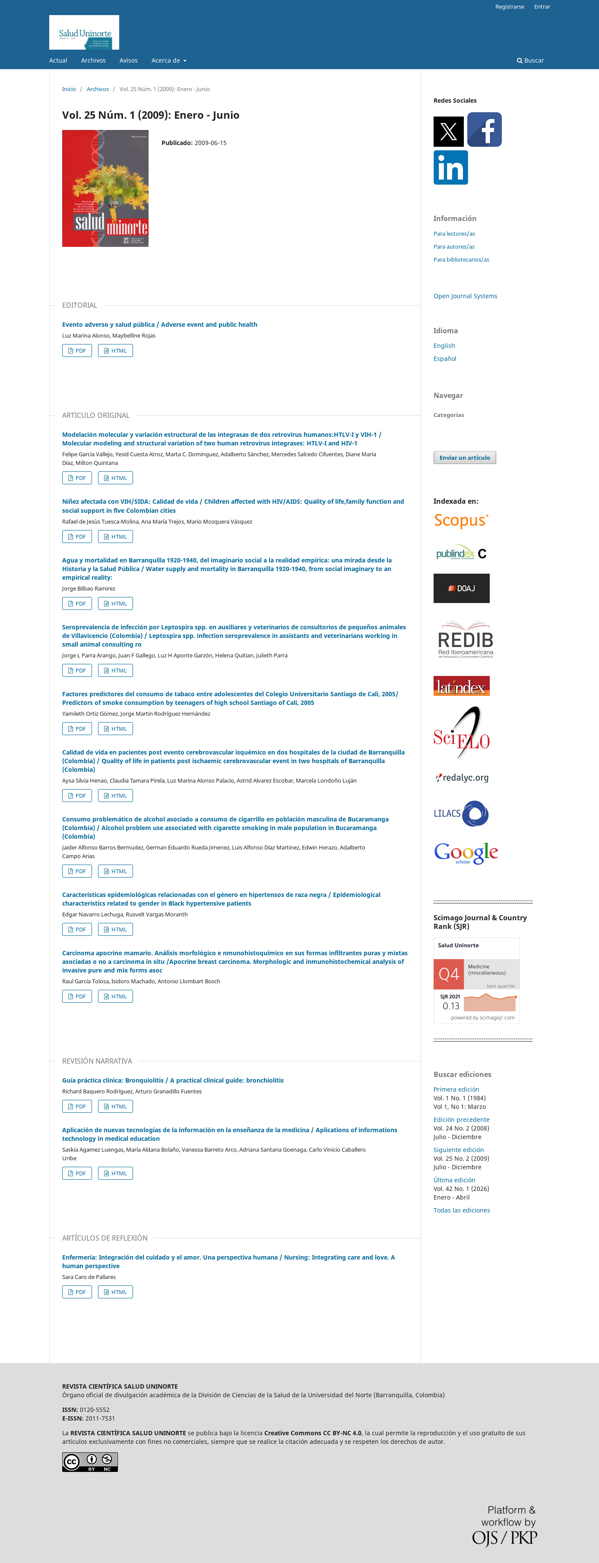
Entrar (542, 6)
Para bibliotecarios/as (461, 259)
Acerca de (167, 60)
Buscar (530, 60)
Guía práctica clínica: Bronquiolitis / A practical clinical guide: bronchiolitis (173, 1080)
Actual (58, 60)
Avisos (129, 60)
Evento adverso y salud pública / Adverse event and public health (159, 324)
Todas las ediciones (462, 1210)
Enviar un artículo (465, 457)
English (444, 345)
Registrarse (509, 6)
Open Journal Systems (466, 296)
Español (445, 358)
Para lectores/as (454, 233)
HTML (118, 350)
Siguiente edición (459, 1150)
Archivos (93, 60)
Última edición (454, 1180)
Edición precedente (462, 1119)
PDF (80, 350)
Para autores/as (454, 246)
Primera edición (456, 1089)
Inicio (69, 89)
